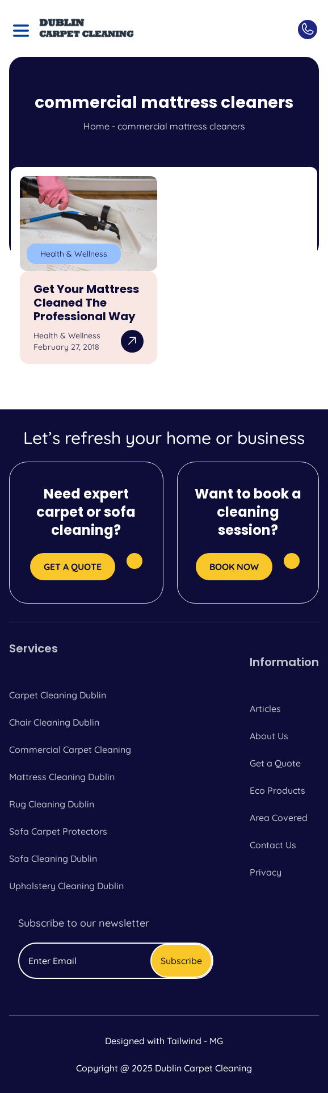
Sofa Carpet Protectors (58, 831)
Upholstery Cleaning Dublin (66, 885)
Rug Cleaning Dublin (51, 804)
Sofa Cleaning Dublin (53, 858)
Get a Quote (275, 763)
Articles (265, 708)
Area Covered (279, 817)
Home (96, 126)
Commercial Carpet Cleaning (70, 749)
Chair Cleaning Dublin (54, 722)
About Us (269, 736)
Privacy (265, 872)
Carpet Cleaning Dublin (57, 695)
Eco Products (277, 790)
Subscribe (181, 960)
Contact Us (273, 845)
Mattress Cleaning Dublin (62, 776)
